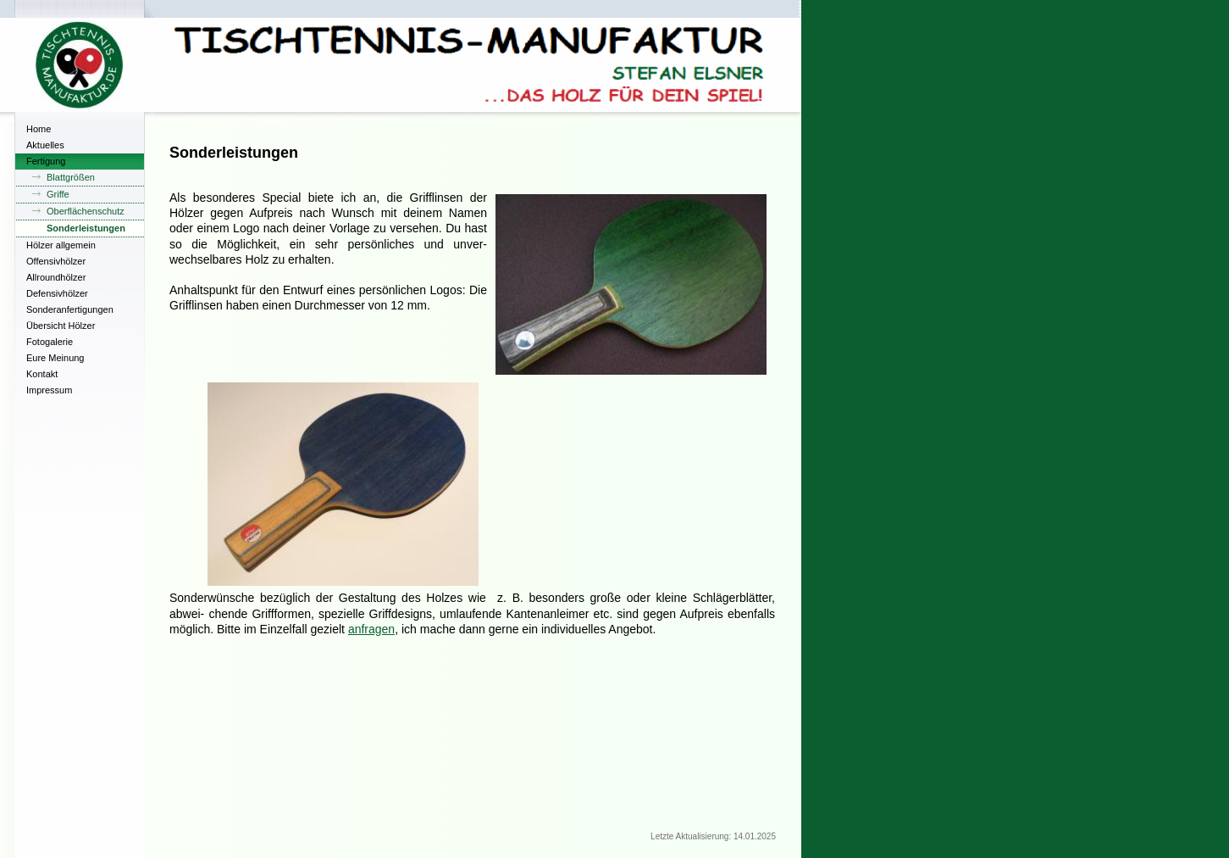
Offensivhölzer (56, 261)
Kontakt (42, 374)
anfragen (371, 629)
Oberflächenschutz (86, 211)
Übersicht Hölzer (60, 325)
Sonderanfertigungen (69, 309)
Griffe (58, 194)
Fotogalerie (49, 342)
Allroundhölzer (56, 277)
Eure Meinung (55, 358)
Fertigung (45, 161)
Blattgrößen (71, 177)
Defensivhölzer (57, 293)
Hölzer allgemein (61, 245)
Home (38, 129)
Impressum (49, 390)
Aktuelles (45, 145)
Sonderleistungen (86, 228)
